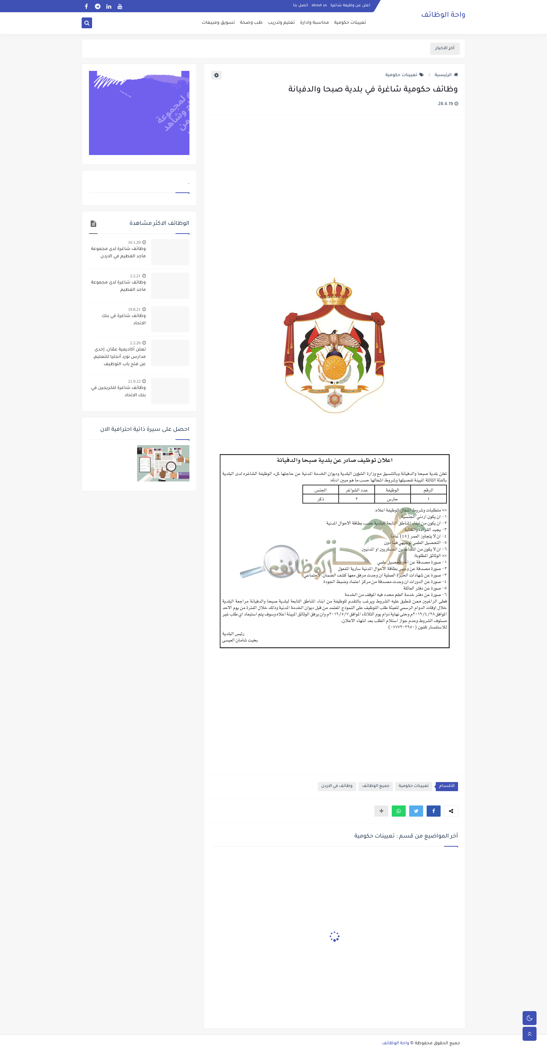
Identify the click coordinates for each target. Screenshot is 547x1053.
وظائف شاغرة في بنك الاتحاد (124, 320)
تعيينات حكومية (350, 23)
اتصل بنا (300, 5)
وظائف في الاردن (337, 786)
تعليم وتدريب (281, 23)
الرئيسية (446, 75)
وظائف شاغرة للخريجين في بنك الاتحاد (118, 392)
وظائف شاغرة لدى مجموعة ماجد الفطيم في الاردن (118, 253)
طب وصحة (251, 23)
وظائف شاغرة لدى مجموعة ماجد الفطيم (118, 286)
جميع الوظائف (375, 786)
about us (319, 5)
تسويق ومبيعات (218, 23)
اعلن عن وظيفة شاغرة (350, 5)
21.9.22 (134, 381)
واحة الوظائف (443, 16)
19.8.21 (134, 309)
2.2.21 (135, 275)
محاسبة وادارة (314, 23)
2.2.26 (135, 342)
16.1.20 (134, 242)
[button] (434, 811)
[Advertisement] (334, 196)
